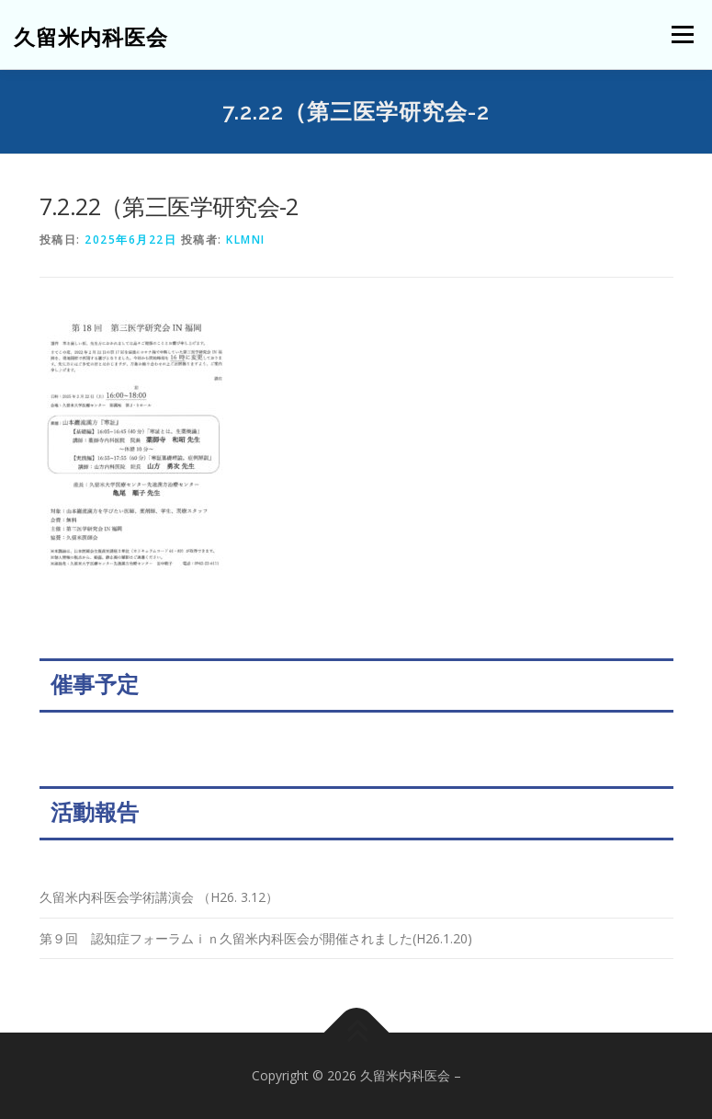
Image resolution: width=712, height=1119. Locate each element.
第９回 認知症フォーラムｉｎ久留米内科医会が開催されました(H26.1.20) (256, 938)
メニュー (682, 34)
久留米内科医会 (91, 36)
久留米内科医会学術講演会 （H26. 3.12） (159, 897)
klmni (246, 239)
